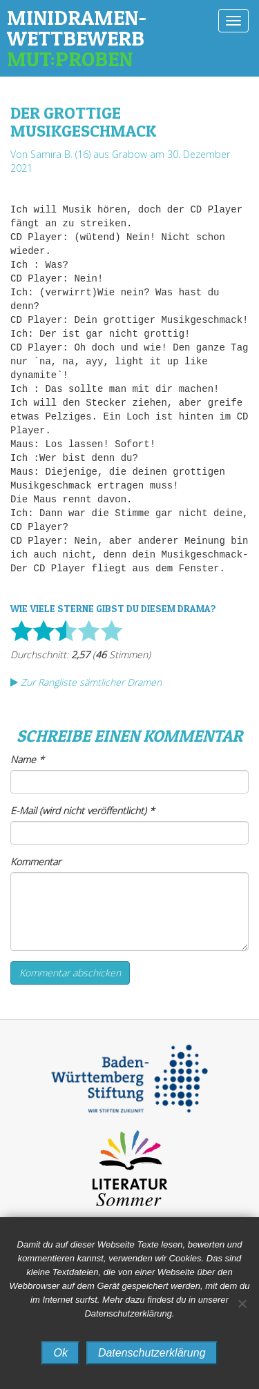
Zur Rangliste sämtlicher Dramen (86, 682)
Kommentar (35, 861)
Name (27, 759)
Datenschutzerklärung (152, 1353)
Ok (60, 1353)
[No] (242, 1303)
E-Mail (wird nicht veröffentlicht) (82, 810)
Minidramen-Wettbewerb (105, 38)
